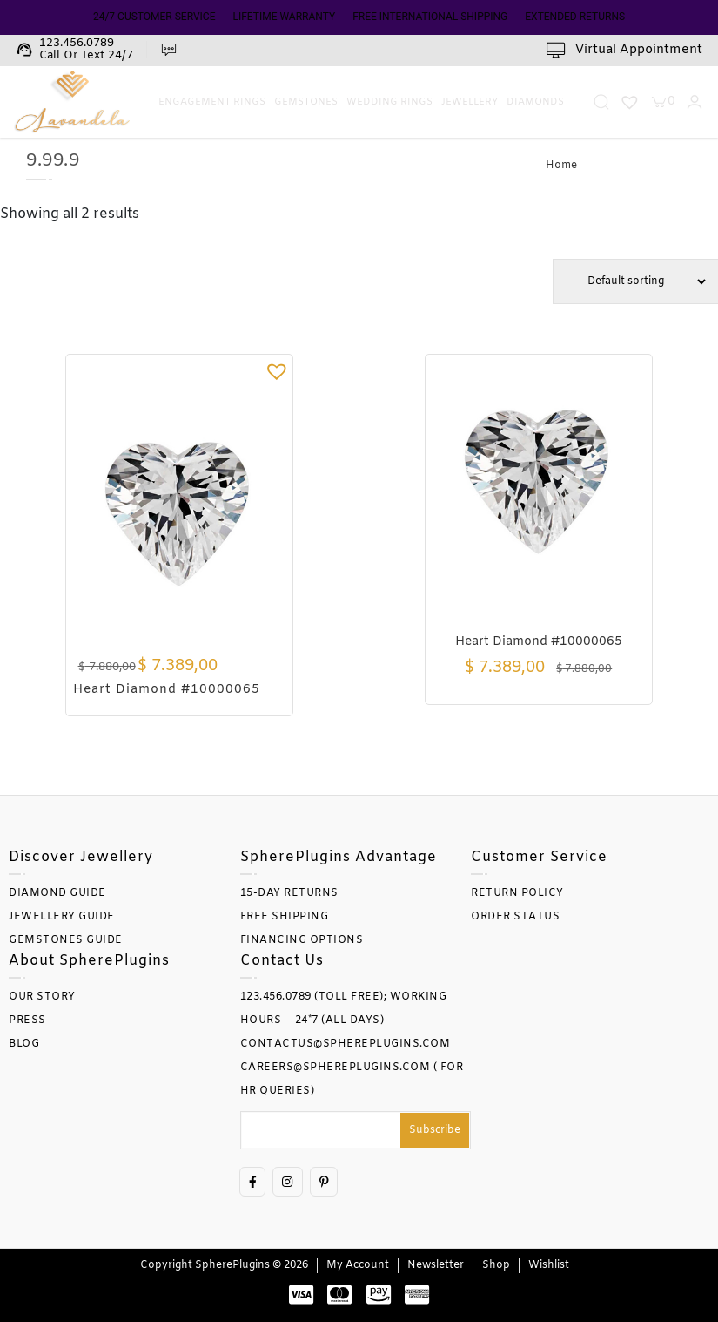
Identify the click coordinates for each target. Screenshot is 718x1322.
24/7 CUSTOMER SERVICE (154, 16)
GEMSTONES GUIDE (66, 940)
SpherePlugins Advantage (338, 857)
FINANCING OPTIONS (302, 940)
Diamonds (535, 102)
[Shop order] (636, 281)
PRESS (27, 1020)
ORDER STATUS (515, 917)
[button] (277, 371)
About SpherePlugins (89, 961)
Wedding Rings (389, 102)
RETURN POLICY (517, 893)
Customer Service (539, 857)
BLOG (24, 1044)
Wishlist (548, 1265)
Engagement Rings (211, 102)
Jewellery (469, 102)
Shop (496, 1265)
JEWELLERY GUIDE (62, 917)
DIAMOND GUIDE (57, 893)
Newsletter (435, 1265)
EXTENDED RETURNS (575, 16)
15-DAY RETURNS (289, 893)
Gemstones (306, 102)
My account (357, 1265)
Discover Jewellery (81, 857)
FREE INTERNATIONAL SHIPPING (429, 16)
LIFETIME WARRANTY (283, 16)
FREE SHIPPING (284, 917)
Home (561, 166)
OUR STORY (42, 997)
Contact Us (282, 961)
